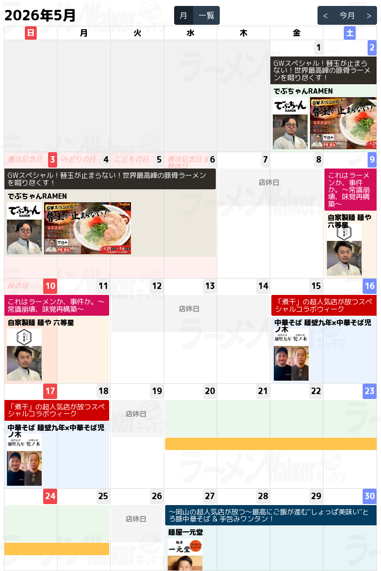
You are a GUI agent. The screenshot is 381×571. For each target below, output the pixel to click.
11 (103, 286)
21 (263, 391)
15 (316, 286)
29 (316, 496)
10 (50, 286)
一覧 (206, 15)
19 (157, 391)
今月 (347, 15)
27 (210, 496)
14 (263, 286)
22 (316, 391)
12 (157, 286)
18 (103, 391)
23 (370, 391)
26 (157, 496)
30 (370, 496)
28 (263, 496)
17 (50, 391)
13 (210, 286)
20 (210, 391)
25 (103, 496)
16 (370, 286)
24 (50, 496)
